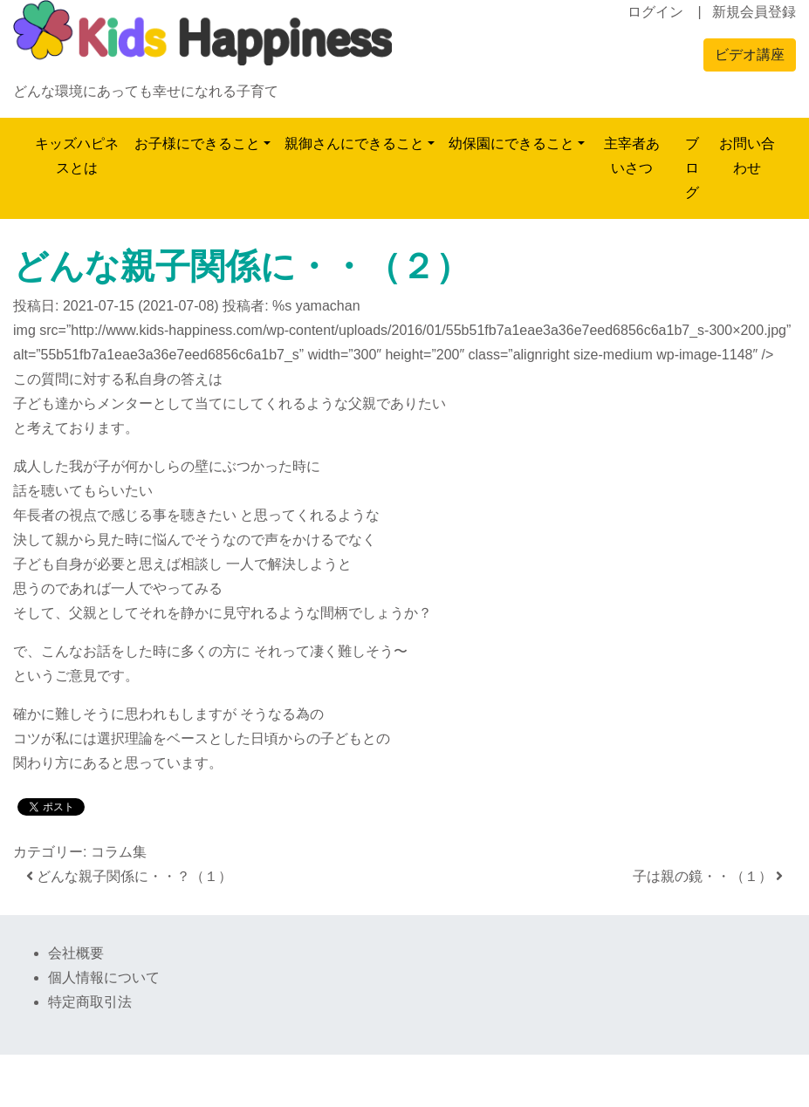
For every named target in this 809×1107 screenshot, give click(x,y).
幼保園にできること (511, 143)
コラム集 (119, 851)
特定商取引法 (90, 1001)
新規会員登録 (754, 11)
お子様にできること (197, 143)
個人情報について (104, 977)
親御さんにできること (354, 143)
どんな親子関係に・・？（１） (129, 876)
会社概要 (76, 953)
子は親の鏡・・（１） (708, 876)
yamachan (328, 305)
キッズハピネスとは (77, 155)
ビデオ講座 (750, 54)
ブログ (692, 168)
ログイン (655, 11)
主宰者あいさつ (632, 155)
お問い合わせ (747, 155)
